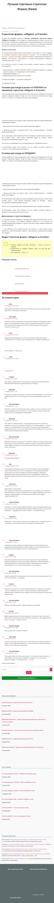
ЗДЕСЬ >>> (25, 252)
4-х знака (17, 60)
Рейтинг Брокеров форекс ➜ (27, 678)
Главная (4, 28)
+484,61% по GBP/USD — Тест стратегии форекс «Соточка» (16, 816)
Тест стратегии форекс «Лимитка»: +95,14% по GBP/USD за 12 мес (18, 790)
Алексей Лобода (15, 31)
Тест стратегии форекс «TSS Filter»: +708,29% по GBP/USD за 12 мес (19, 782)
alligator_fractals (43, 245)
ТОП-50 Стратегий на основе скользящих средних (33, 293)
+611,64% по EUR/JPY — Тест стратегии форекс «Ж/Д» (15, 807)
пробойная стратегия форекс (16, 28)
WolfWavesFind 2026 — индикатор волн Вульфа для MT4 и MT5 (17, 738)
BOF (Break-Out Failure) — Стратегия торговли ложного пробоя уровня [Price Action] (22, 730)
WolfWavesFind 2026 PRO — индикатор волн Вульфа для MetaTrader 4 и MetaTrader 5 (23, 747)
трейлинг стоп (6, 149)
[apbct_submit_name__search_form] (29, 672)
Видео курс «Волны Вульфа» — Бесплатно (20, 858)
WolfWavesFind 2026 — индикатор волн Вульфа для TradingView (17, 711)
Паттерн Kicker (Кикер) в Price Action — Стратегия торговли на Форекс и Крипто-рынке (27, 844)
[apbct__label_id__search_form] (14, 672)
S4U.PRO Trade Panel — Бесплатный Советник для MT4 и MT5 (17, 702)
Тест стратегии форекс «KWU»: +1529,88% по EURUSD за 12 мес (17, 799)
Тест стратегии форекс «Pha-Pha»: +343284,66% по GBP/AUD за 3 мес (19, 773)
